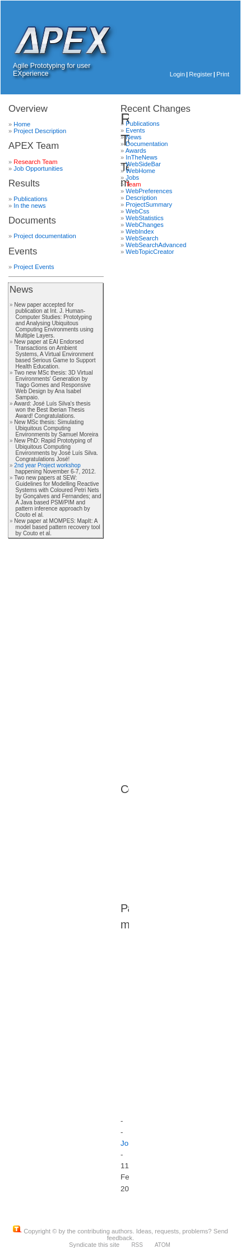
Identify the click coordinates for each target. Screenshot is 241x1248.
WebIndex (140, 231)
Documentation (147, 143)
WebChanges (145, 224)
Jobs (132, 177)
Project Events (33, 266)
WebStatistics (145, 218)
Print (222, 74)
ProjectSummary (149, 204)
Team (133, 184)
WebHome (140, 170)
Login (177, 74)
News (21, 289)
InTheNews (141, 157)
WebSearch (142, 238)
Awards (136, 150)
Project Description (39, 130)
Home (21, 124)
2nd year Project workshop (47, 465)
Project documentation (44, 236)
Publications (30, 198)
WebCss (137, 211)
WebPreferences (149, 191)
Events (135, 130)
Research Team (35, 161)
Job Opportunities (38, 168)
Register (200, 74)
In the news (29, 205)
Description (141, 197)
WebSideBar (143, 164)
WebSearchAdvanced (156, 245)
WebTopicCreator (150, 251)
